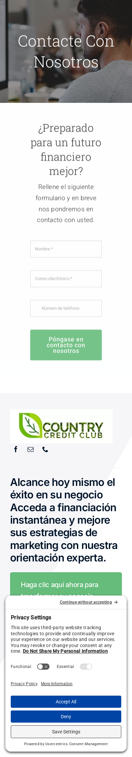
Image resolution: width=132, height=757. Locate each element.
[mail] (30, 449)
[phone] (45, 449)
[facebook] (15, 449)
